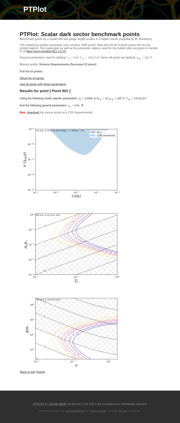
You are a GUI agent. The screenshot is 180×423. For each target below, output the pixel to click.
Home (40, 372)
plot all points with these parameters (42, 84)
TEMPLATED (98, 411)
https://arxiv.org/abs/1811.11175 (46, 51)
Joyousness (75, 411)
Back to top (27, 372)
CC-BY (123, 411)
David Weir (57, 404)
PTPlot (35, 9)
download (33, 112)
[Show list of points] (32, 78)
